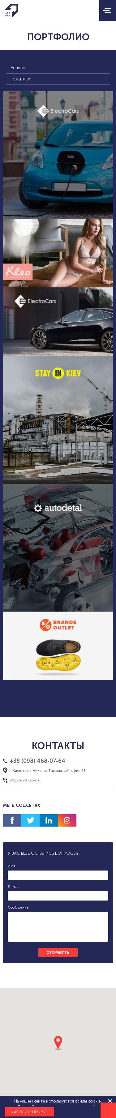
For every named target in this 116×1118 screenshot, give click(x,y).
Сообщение (18, 907)
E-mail (13, 886)
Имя (11, 866)
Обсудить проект (29, 1112)
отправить (57, 952)
